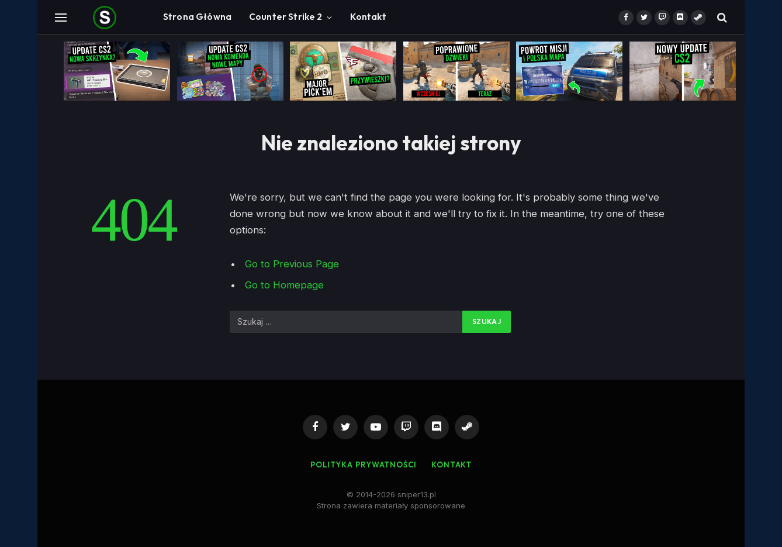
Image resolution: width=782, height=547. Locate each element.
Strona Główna (197, 16)
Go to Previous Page (292, 264)
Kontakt (368, 16)
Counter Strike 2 (285, 16)
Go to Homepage (284, 285)
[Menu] (61, 17)
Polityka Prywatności (363, 464)
